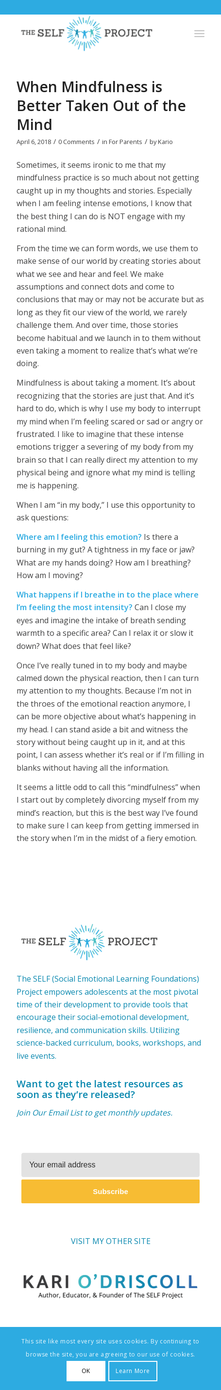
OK (86, 1371)
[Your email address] (110, 1165)
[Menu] (199, 33)
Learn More (133, 1371)
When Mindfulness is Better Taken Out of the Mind (101, 105)
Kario (165, 141)
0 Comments (76, 141)
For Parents (125, 141)
